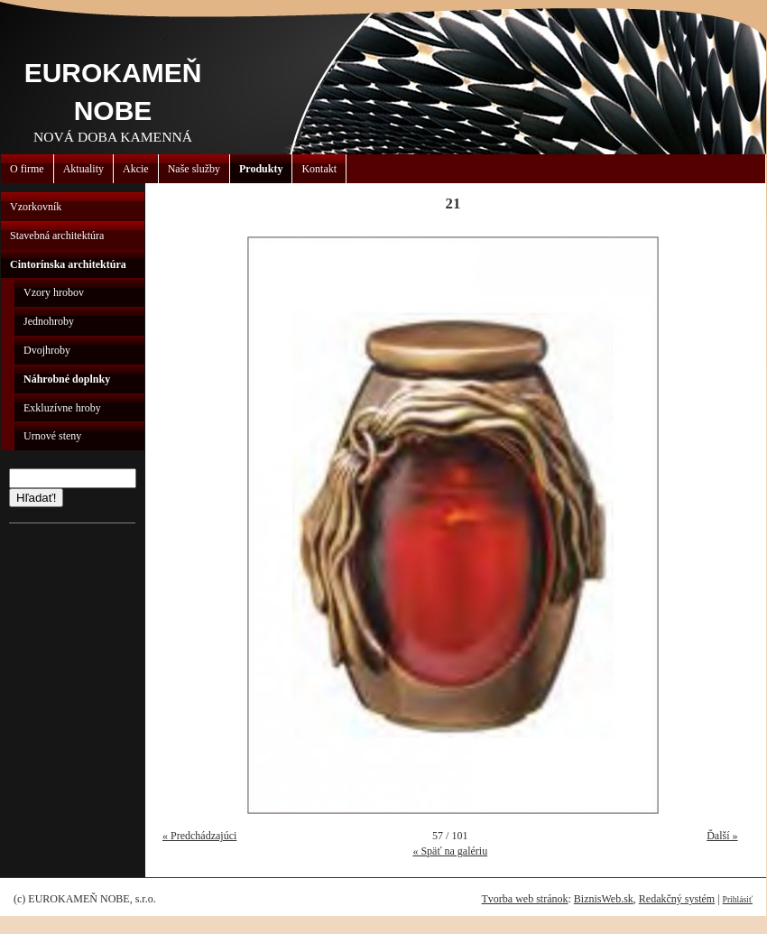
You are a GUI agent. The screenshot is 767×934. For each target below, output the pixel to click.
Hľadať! (36, 497)
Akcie (136, 168)
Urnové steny (52, 436)
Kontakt (319, 168)
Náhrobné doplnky (66, 379)
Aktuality (83, 168)
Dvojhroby (46, 350)
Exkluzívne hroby (62, 408)
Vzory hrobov (53, 292)
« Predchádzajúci (199, 835)
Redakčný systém (677, 898)
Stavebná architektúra (57, 235)
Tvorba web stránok (524, 898)
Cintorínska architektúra (68, 264)
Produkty (260, 168)
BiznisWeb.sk (603, 898)
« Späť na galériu (449, 851)
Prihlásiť (738, 899)
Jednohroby (48, 321)
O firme (27, 168)
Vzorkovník (35, 206)
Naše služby (194, 168)
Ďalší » (722, 835)
